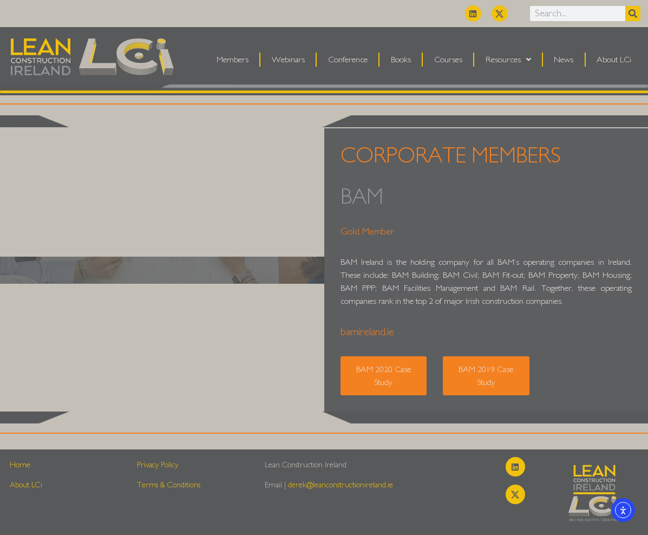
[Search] (632, 13)
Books (401, 59)
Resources (508, 59)
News (563, 59)
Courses (448, 59)
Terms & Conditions (168, 485)
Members (232, 59)
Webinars (288, 59)
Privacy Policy (157, 465)
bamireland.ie (367, 332)
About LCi (614, 59)
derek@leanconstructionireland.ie (340, 485)
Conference (348, 59)
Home (20, 465)
